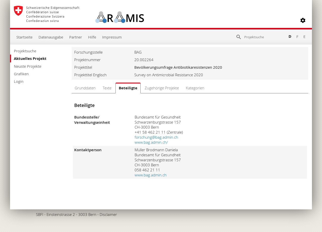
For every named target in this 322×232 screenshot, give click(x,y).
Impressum (112, 37)
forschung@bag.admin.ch (156, 137)
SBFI (39, 214)
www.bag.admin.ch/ (151, 142)
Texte (107, 87)
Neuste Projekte (27, 66)
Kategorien (195, 87)
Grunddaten (85, 87)
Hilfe (92, 37)
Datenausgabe (50, 37)
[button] (302, 20)
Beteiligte (128, 88)
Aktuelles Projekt (30, 58)
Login (18, 81)
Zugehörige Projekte (162, 87)
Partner (75, 37)
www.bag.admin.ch (151, 174)
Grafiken (21, 73)
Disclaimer (108, 214)
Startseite (24, 37)
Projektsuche (25, 50)
